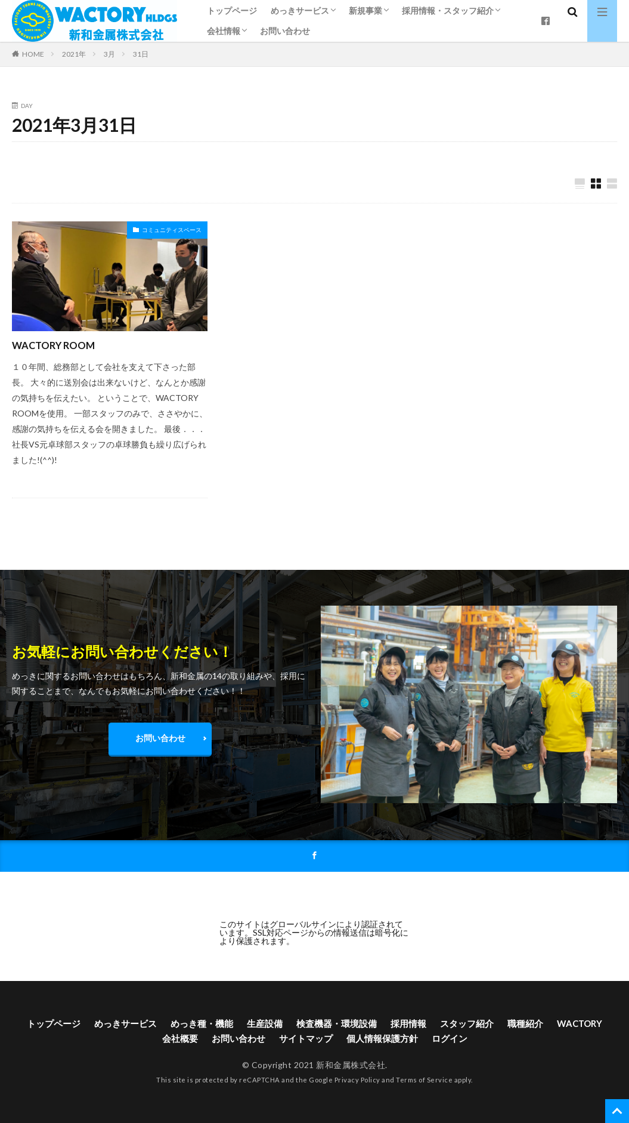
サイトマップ (336, 1040)
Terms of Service (424, 1083)
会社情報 (223, 31)
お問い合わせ (285, 31)
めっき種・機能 (227, 1025)
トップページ (232, 10)
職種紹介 (568, 1025)
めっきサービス (300, 10)
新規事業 (365, 10)
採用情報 (445, 1025)
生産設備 (293, 1025)
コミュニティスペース (172, 230)
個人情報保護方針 (417, 1040)
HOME (33, 53)
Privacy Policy (357, 1083)
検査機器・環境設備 (369, 1025)
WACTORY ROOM (57, 345)
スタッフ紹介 (506, 1025)
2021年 (74, 54)
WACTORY (146, 1040)
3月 (109, 54)
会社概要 (204, 1040)
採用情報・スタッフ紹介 (448, 10)
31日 (140, 54)
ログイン (488, 1040)
